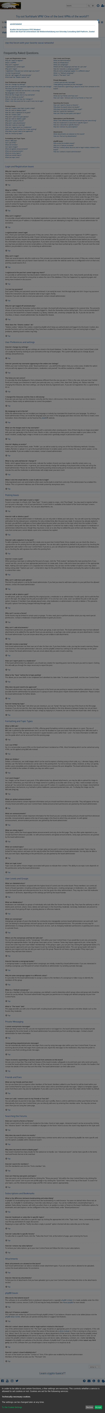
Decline (89, 1407)
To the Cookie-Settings (12, 1407)
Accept (98, 1407)
